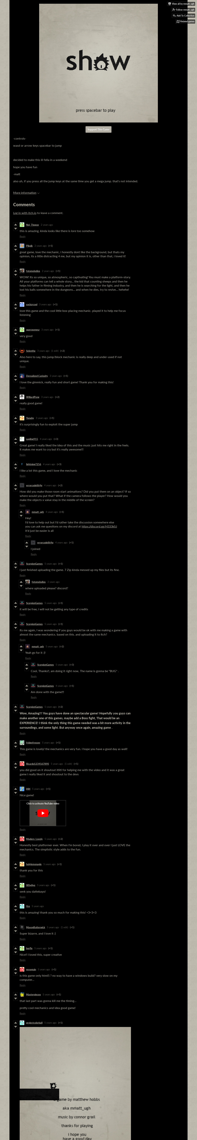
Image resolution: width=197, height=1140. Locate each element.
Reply (23, 236)
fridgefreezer (33, 742)
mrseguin (31, 969)
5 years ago (51, 563)
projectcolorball (34, 1022)
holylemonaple (34, 864)
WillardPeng (32, 397)
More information (26, 192)
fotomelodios (33, 271)
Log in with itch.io (24, 213)
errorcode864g (34, 485)
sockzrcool (31, 304)
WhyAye (30, 885)
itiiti (28, 788)
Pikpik (29, 245)
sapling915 (32, 438)
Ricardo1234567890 (37, 763)
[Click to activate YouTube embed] (43, 813)
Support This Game (98, 129)
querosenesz (33, 329)
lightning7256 (33, 464)
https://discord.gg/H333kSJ (99, 526)
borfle (29, 948)
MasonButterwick (35, 927)
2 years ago (47, 224)
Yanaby (30, 418)
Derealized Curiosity (37, 375)
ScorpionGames (34, 563)
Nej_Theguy (32, 224)
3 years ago (45, 304)
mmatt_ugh (38, 511)
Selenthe (30, 350)
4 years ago (46, 438)
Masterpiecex (33, 994)
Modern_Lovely (34, 838)
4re (28, 906)
